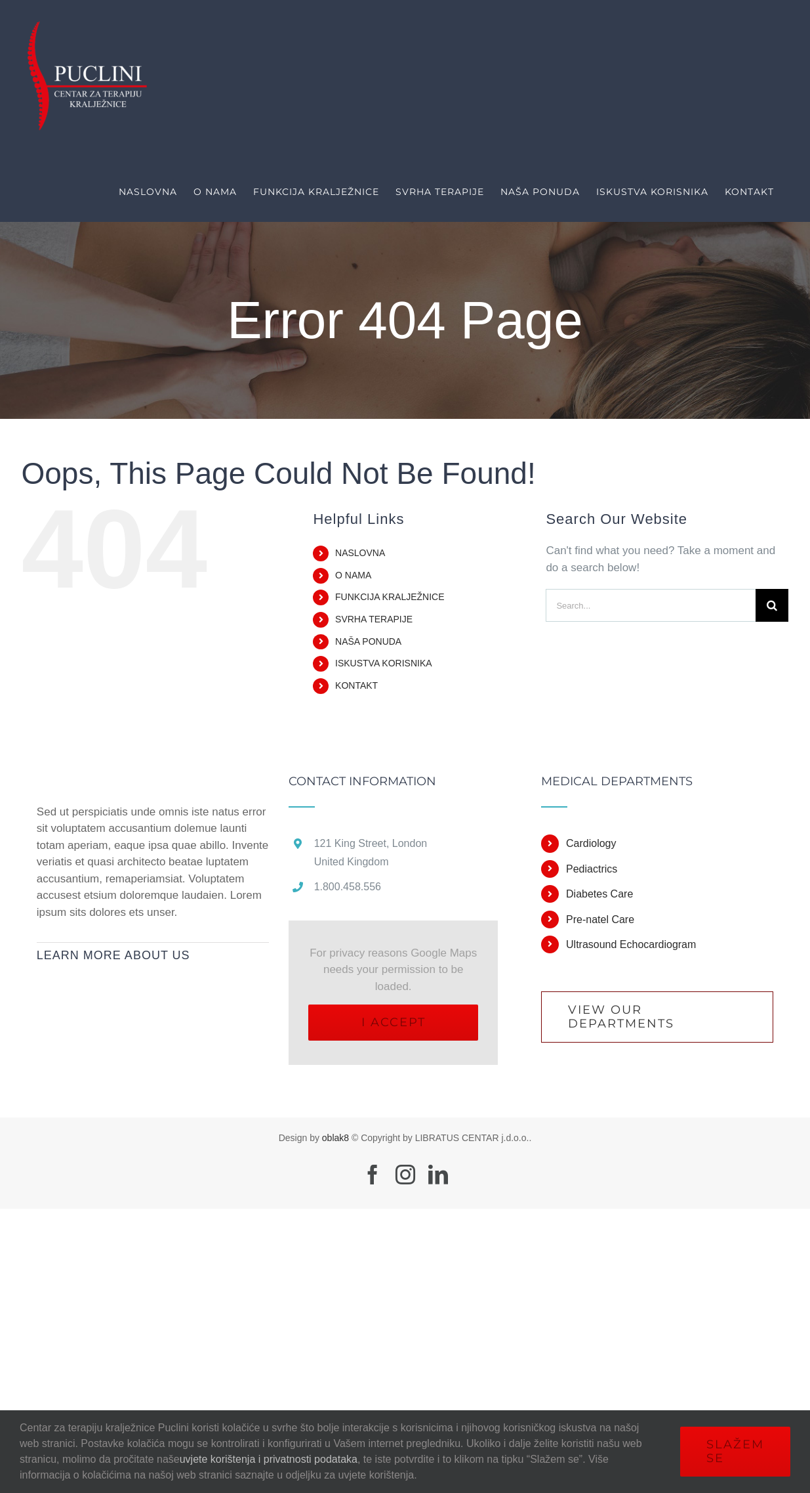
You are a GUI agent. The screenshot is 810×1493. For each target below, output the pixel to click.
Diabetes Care (599, 893)
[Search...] (651, 605)
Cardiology (591, 843)
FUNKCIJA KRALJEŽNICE (389, 597)
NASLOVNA (360, 553)
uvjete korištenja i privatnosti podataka (268, 1459)
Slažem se (735, 1451)
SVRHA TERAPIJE (374, 619)
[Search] (772, 605)
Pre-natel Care (600, 919)
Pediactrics (591, 869)
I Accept (393, 1022)
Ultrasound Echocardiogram (631, 944)
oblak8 (335, 1138)
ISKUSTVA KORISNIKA (383, 663)
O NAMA (353, 575)
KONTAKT (356, 685)
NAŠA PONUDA (368, 641)
